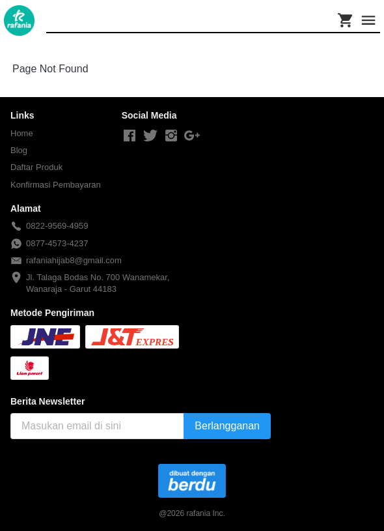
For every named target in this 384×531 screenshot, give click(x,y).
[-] (129, 136)
